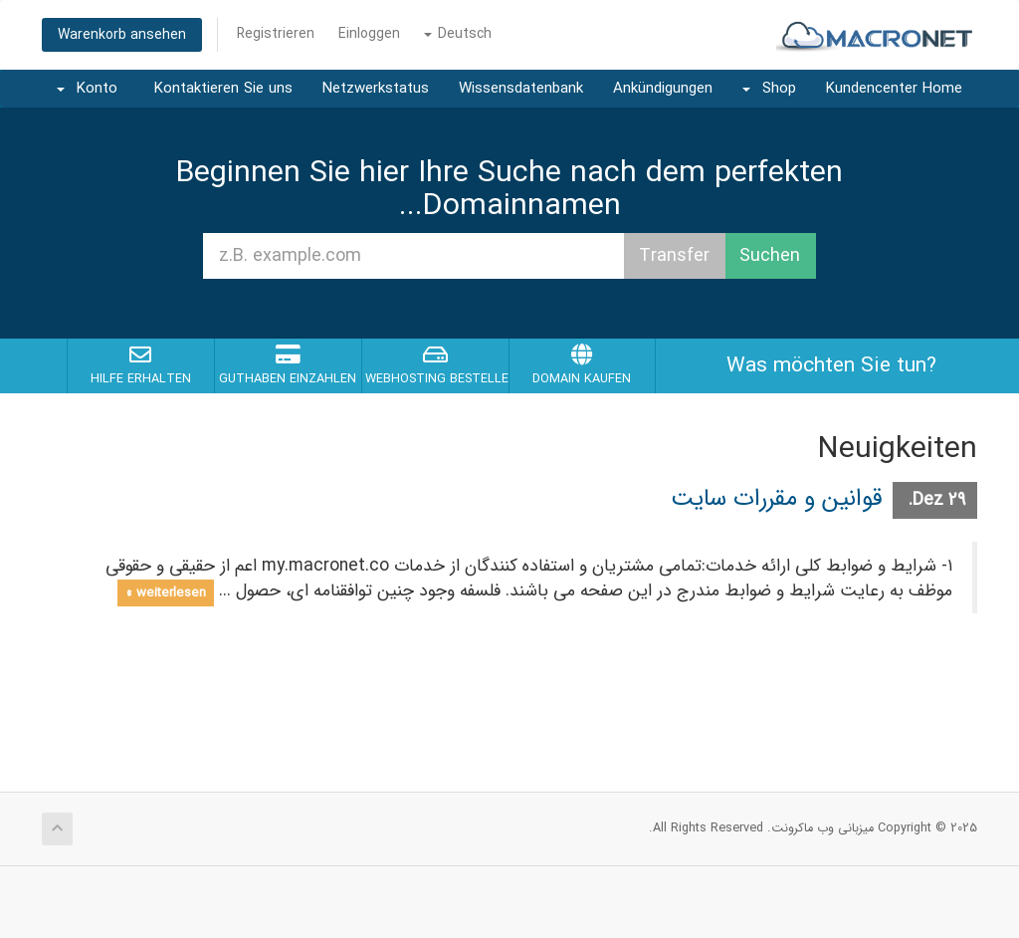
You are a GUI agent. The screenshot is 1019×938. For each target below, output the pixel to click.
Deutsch (458, 34)
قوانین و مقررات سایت (777, 499)
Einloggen (369, 34)
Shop (769, 89)
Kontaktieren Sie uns (223, 89)
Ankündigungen (663, 89)
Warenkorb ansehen (122, 35)
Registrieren (275, 34)
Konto (87, 89)
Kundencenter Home (894, 89)
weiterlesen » (165, 592)
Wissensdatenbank (521, 89)
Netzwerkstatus (375, 89)
